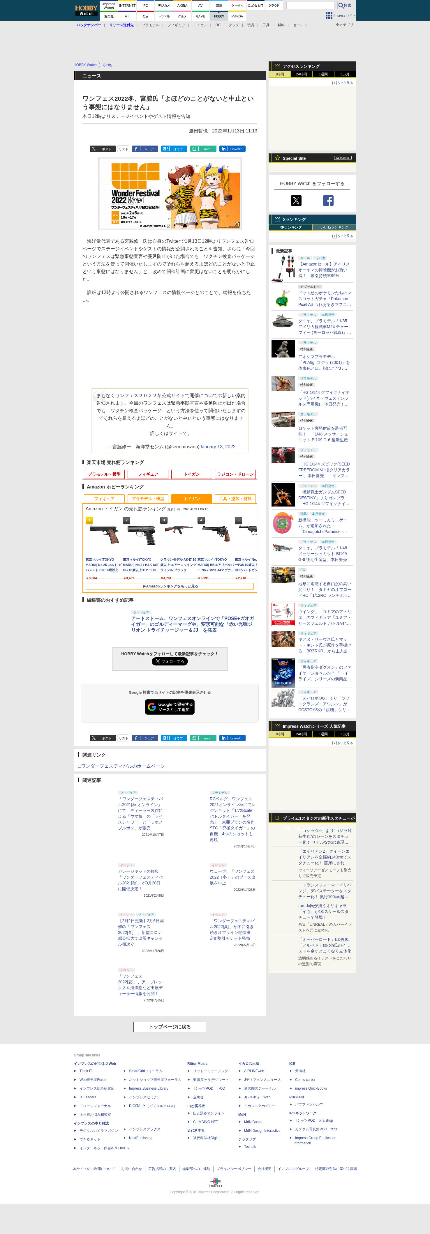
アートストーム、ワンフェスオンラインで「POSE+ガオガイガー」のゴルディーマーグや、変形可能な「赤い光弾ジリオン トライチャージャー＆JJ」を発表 (192, 624)
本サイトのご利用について (94, 1169)
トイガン (200, 25)
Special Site (294, 158)
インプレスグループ (293, 1169)
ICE (292, 1064)
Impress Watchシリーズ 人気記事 (314, 726)
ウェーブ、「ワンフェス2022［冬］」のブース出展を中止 (232, 877)
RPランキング (290, 227)
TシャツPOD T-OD (209, 1088)
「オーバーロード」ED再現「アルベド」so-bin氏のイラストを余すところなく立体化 (324, 945)
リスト (123, 149)
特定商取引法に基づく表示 (336, 1169)
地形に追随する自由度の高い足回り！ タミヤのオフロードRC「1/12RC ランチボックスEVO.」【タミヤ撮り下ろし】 (325, 595)
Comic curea (305, 1080)
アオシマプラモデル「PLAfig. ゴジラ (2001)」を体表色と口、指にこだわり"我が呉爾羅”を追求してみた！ (324, 368)
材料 (281, 25)
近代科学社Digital (206, 1138)
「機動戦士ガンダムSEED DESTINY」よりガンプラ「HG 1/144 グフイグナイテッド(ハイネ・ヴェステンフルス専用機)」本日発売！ (324, 504)
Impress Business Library (148, 1088)
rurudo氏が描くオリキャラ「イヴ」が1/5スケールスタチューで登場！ (323, 911)
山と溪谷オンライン (209, 1113)
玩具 (250, 25)
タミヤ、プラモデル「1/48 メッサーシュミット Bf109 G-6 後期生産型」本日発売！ (324, 554)
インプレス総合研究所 (97, 1088)
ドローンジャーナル (95, 1106)
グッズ (234, 25)
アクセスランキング (301, 66)
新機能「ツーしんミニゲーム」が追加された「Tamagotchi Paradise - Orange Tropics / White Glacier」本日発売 (322, 532)
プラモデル (150, 25)
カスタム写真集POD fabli (316, 1129)
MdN (242, 1115)
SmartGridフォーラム (146, 1071)
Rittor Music (197, 1064)
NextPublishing (140, 1138)
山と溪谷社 (196, 1106)
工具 (265, 25)
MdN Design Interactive (262, 1131)
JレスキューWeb (257, 1097)
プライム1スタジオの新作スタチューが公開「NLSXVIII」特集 (319, 819)
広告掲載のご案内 (162, 1169)
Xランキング (294, 219)
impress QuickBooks (311, 1088)
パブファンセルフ (309, 1104)
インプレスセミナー (145, 1097)
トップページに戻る (170, 1026)
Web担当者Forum (93, 1080)
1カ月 (345, 74)
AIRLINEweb (254, 1071)
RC (218, 25)
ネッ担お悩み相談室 (95, 1115)
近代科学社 (196, 1131)
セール (298, 25)
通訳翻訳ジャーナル (260, 1088)
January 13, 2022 (218, 446)
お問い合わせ (131, 1169)
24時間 (301, 74)
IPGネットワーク (302, 1113)
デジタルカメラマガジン (99, 1131)
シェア (149, 149)
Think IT (86, 1071)
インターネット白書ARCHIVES (104, 1148)
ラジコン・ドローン (235, 474)
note (207, 149)
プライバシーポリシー (233, 1169)
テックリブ (247, 1139)
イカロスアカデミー (260, 1106)
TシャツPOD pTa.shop (314, 1120)
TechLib (250, 1147)
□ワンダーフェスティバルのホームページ (121, 766)
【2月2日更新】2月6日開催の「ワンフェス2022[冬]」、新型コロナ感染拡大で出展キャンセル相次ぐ (141, 932)
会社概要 (265, 1169)
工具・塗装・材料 (235, 498)
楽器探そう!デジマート (211, 1080)
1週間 (323, 74)
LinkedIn (236, 149)
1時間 (279, 74)
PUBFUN (296, 1097)
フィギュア (176, 25)
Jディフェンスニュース (262, 1080)
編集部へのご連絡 (196, 1169)
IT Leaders (88, 1097)
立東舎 (198, 1097)
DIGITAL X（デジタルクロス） (153, 1106)
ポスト (107, 149)
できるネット (90, 1139)
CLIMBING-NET (205, 1122)
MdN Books (253, 1122)
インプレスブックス (145, 1129)
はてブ (178, 149)
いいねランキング (334, 227)
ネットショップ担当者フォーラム (155, 1080)
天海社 (300, 1071)
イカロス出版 (248, 1064)
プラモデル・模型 (104, 474)
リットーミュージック (210, 1071)
